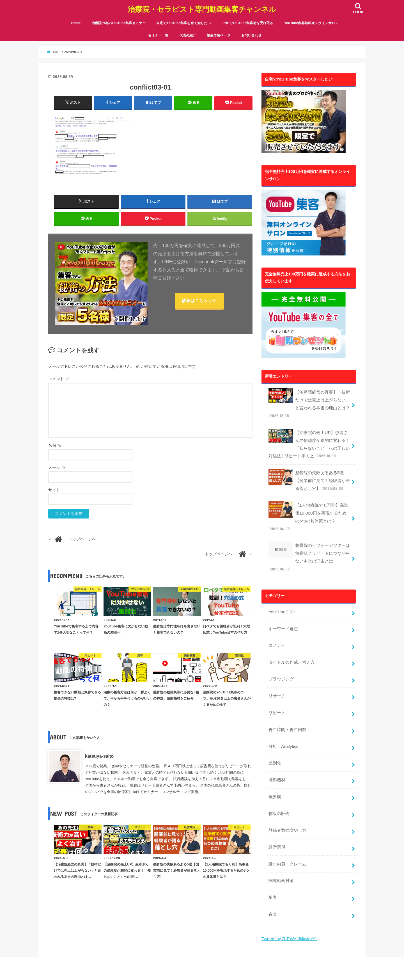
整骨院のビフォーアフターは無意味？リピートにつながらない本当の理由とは (309, 529)
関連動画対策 (280, 829)
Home (76, 19)
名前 (54, 445)
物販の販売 (278, 766)
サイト (54, 490)
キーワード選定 (282, 594)
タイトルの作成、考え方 (289, 625)
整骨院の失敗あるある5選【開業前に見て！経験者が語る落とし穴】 (309, 469)
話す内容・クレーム (286, 813)
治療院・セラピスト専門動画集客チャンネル (202, 7)
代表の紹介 (187, 31)
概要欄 (274, 750)
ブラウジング (280, 641)
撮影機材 (276, 735)
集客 (272, 844)
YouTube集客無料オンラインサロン (311, 19)
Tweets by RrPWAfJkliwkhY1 (287, 883)
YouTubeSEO (280, 578)
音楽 (272, 860)
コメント (58, 379)
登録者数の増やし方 (286, 782)
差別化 (274, 719)
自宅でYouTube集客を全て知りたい (183, 19)
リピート (276, 672)
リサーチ (276, 657)
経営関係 (276, 797)
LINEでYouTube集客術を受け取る (247, 19)
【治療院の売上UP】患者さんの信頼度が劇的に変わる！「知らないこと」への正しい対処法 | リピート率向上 (309, 435)
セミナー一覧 (158, 31)
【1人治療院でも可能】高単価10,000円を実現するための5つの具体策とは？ (308, 499)
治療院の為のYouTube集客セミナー (118, 19)
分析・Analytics (282, 704)
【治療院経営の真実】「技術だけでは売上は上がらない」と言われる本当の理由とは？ (309, 398)
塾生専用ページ (218, 31)
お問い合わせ (251, 31)
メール (56, 467)
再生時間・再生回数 (286, 688)
